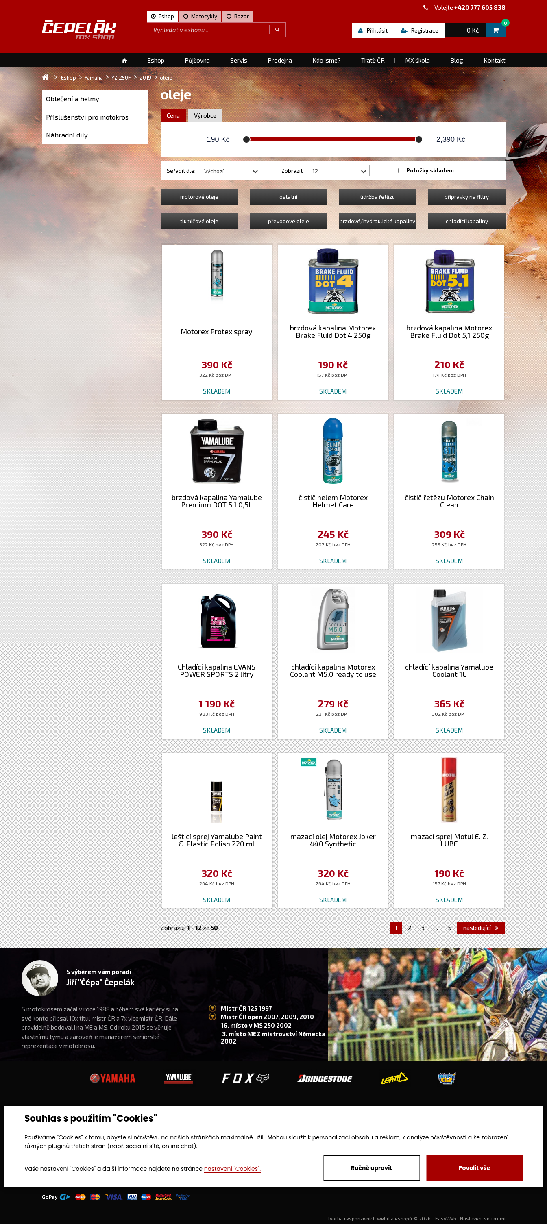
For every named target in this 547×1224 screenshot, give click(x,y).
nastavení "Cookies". (232, 1169)
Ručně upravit (371, 1168)
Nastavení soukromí (483, 1218)
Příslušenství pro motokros (87, 117)
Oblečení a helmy (72, 98)
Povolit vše (474, 1168)
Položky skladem (430, 170)
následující (481, 927)
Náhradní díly (67, 135)
